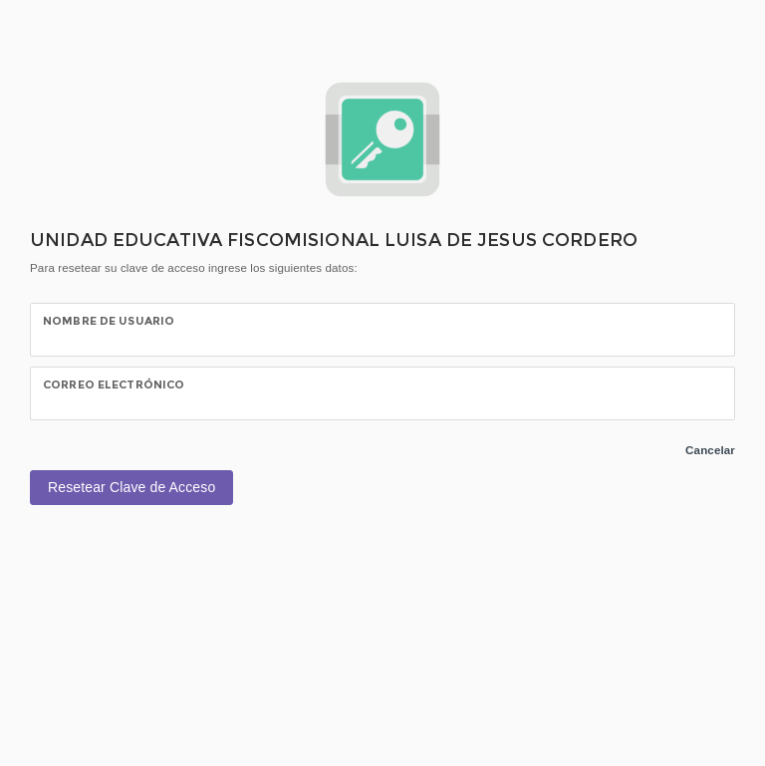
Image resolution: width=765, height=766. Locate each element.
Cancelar (710, 450)
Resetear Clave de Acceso (131, 487)
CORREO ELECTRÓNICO (113, 384)
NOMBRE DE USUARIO (108, 321)
